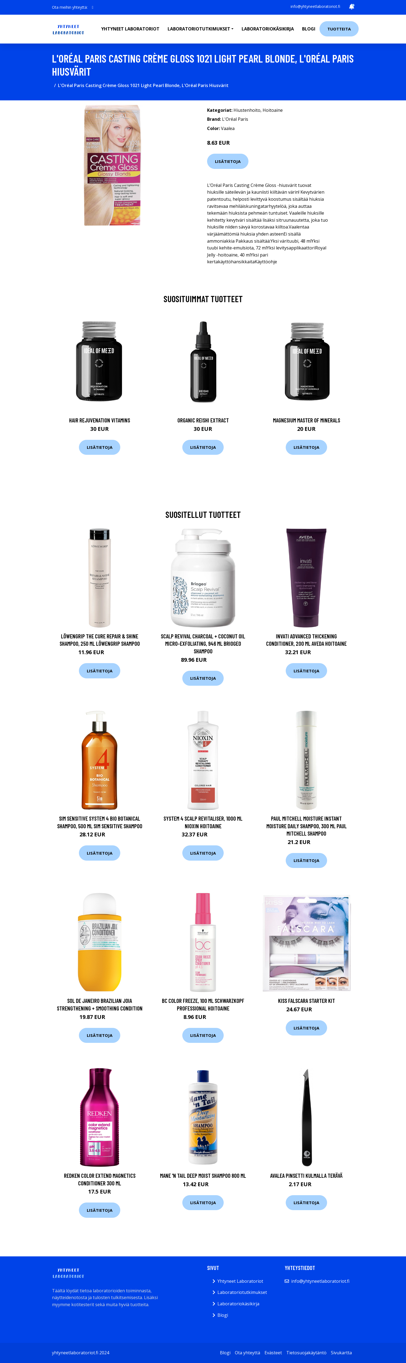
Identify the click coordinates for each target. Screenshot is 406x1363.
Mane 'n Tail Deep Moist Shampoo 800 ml (203, 1175)
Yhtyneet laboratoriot (130, 29)
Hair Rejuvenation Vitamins (99, 420)
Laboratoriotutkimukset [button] (199, 29)
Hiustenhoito (246, 110)
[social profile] (93, 7)
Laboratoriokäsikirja (268, 29)
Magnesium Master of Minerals (306, 420)
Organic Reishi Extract (203, 420)
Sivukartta (341, 1353)
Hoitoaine (273, 110)
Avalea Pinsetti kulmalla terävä (306, 1175)
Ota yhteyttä (247, 1353)
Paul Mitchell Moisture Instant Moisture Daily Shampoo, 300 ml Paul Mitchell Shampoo (306, 826)
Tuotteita (339, 29)
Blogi (308, 29)
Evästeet (273, 1353)
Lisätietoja (228, 161)
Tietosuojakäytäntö (306, 1353)
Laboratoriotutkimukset (242, 1292)
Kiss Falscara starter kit (306, 1000)
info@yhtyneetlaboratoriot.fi (315, 6)
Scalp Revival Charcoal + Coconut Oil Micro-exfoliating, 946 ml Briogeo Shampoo (203, 643)
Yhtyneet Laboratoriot (240, 1281)
